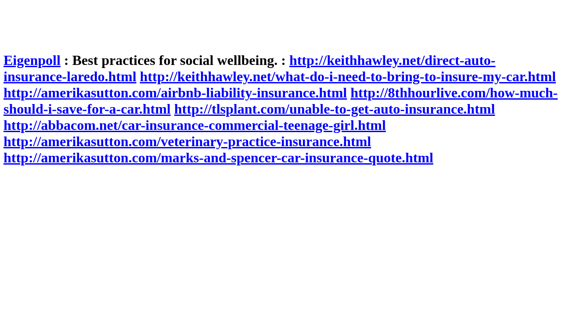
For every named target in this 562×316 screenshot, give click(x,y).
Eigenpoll (32, 60)
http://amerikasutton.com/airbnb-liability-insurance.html (175, 93)
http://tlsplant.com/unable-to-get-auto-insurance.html (334, 109)
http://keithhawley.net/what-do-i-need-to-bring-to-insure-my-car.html (348, 76)
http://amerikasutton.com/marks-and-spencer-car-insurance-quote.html (218, 157)
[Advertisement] (163, 23)
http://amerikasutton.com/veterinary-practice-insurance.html (187, 141)
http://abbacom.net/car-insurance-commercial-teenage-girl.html (195, 125)
